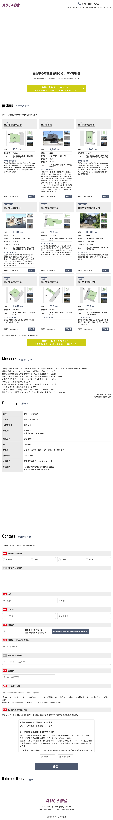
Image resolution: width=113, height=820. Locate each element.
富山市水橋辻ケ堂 (87, 282)
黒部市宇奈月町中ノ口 (89, 208)
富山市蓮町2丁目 (86, 125)
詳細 (31, 196)
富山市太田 (46, 125)
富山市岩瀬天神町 (13, 125)
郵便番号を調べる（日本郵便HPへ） (69, 631)
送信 (55, 766)
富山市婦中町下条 (50, 208)
